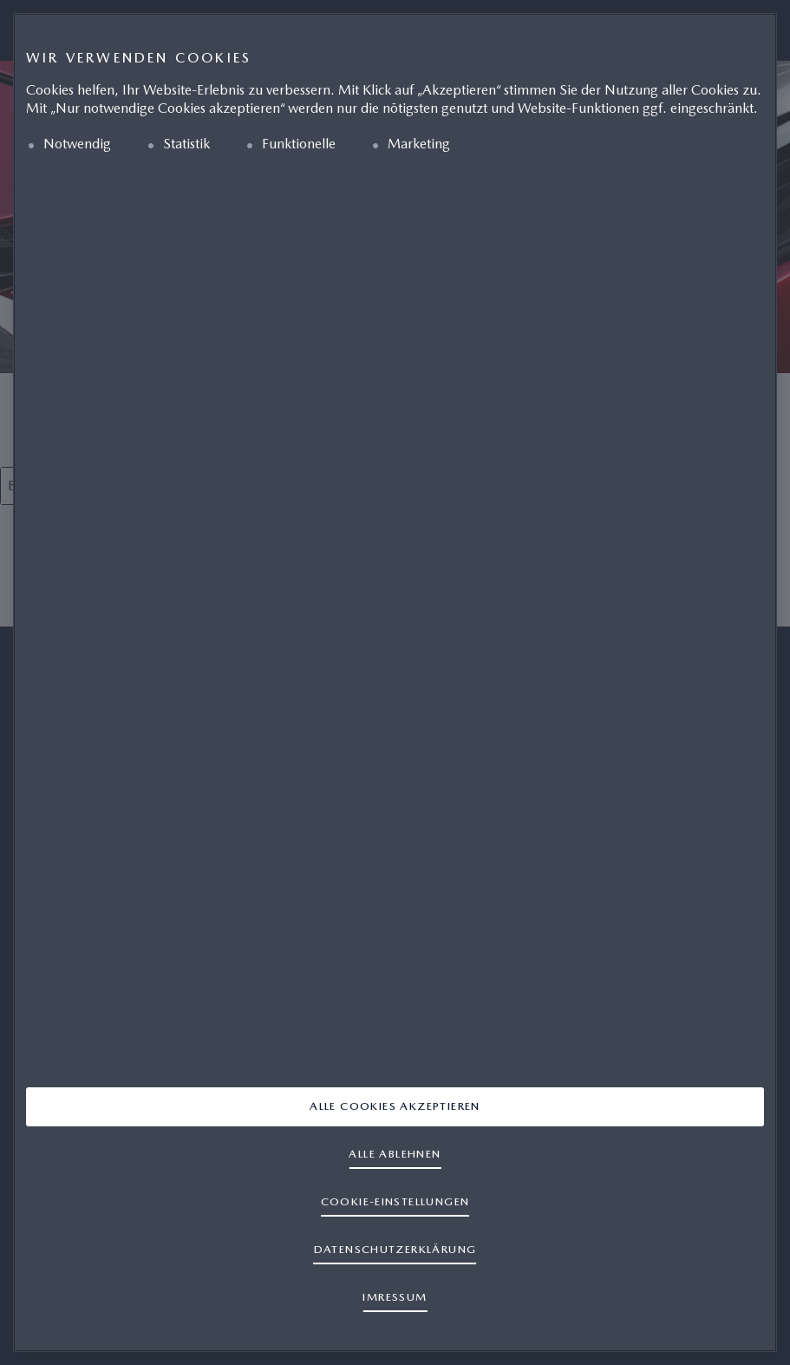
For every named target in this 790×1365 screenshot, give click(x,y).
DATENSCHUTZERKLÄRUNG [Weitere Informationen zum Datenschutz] (395, 1249)
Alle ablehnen (395, 1153)
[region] (395, 682)
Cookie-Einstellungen (395, 1201)
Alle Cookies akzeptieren (395, 1105)
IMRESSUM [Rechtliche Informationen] (394, 1296)
